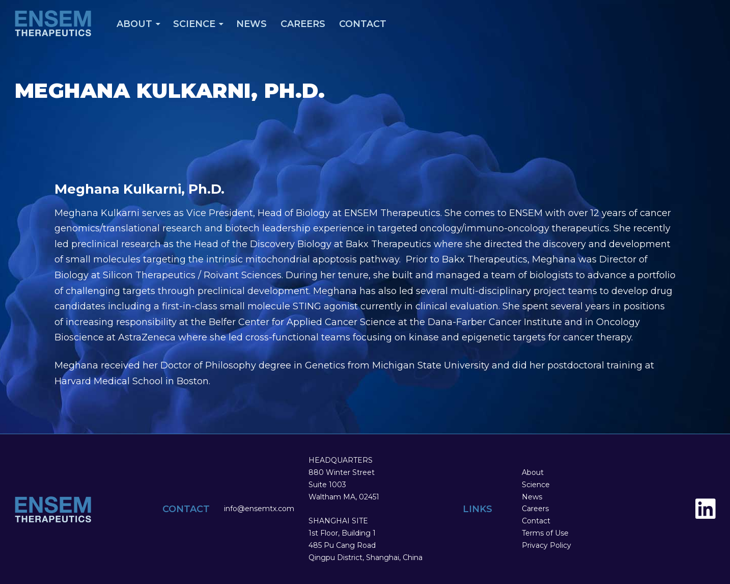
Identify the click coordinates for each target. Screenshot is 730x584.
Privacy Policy (546, 545)
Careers (302, 24)
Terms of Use (545, 533)
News (251, 24)
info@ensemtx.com (259, 508)
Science (194, 24)
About (134, 24)
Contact (362, 24)
